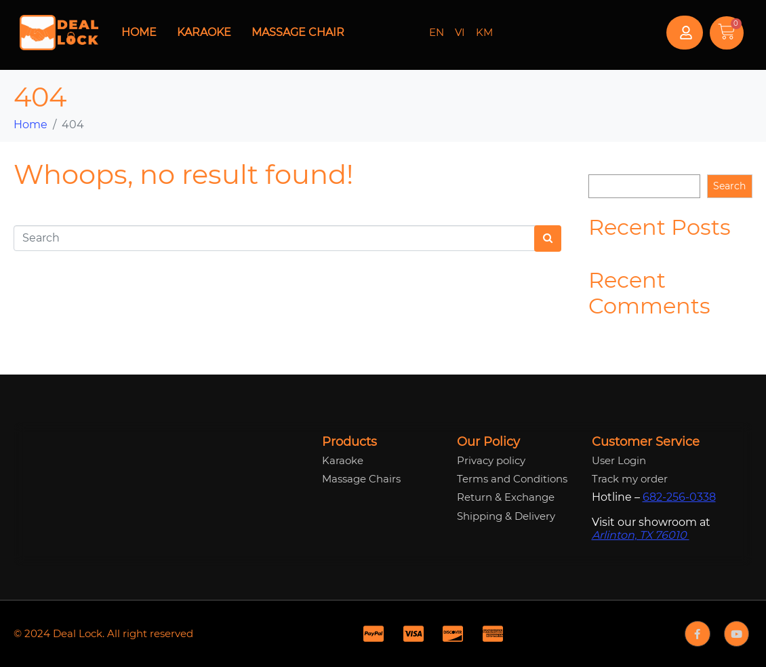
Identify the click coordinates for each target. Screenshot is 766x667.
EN (436, 32)
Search (604, 163)
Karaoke (204, 32)
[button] (684, 33)
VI (460, 32)
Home (139, 32)
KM (484, 32)
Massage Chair (297, 32)
